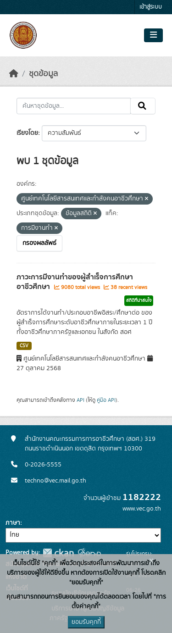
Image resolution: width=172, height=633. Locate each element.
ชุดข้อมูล (43, 74)
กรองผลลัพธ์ (39, 243)
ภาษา (13, 523)
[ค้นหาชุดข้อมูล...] (74, 106)
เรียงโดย (27, 133)
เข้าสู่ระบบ (150, 7)
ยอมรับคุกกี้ (86, 622)
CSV (24, 346)
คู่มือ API (106, 400)
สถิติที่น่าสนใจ (138, 300)
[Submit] (142, 106)
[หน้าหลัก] (13, 74)
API (80, 400)
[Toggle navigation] (153, 35)
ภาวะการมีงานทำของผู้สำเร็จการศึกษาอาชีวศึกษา (75, 282)
